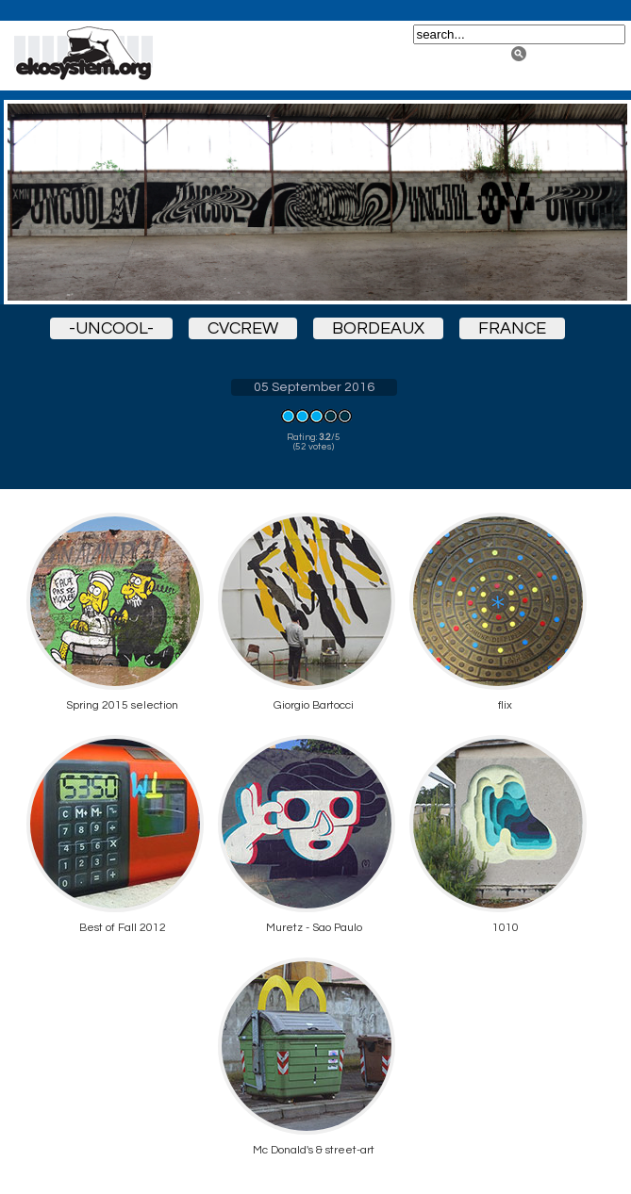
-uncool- (111, 328)
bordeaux (378, 328)
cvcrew (243, 328)
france (512, 328)
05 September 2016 (314, 387)
